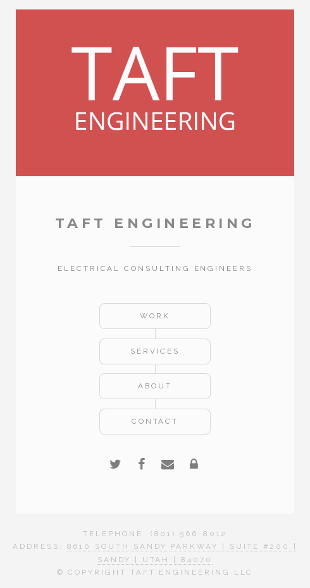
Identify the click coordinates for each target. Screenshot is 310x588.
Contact (155, 421)
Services (155, 351)
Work (155, 315)
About (155, 385)
